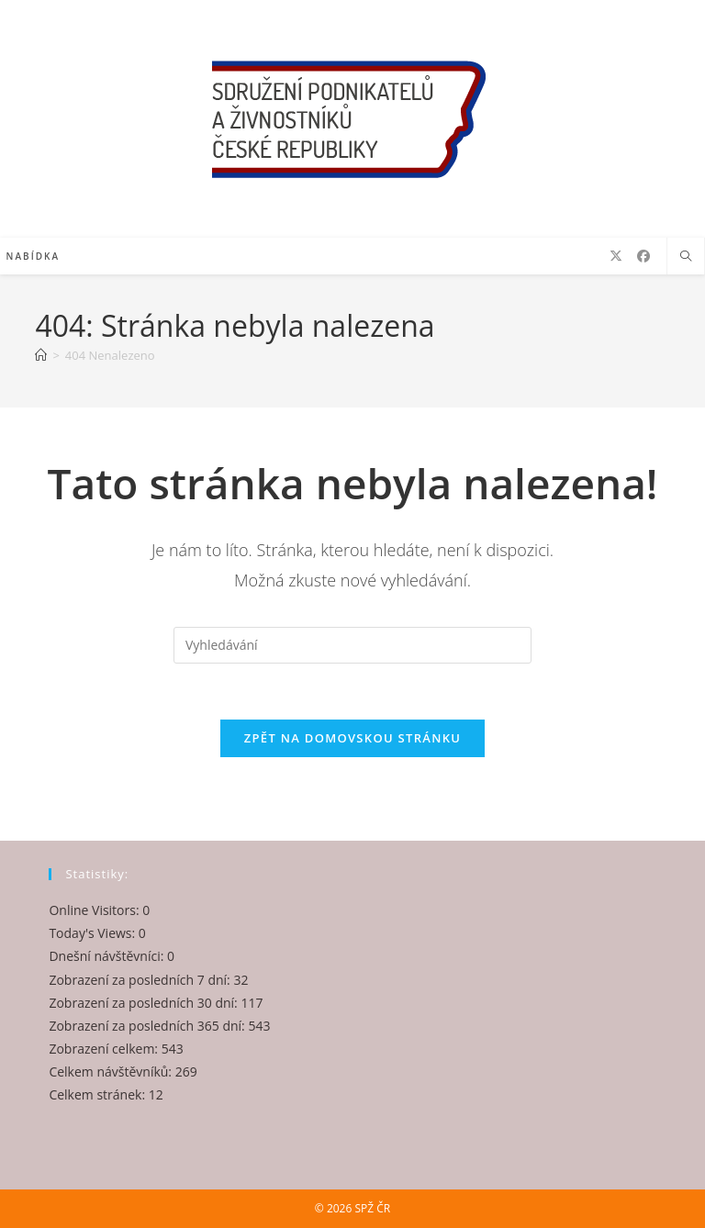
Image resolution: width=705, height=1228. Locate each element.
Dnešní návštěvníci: (108, 956)
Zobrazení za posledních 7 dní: (141, 979)
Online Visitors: (95, 910)
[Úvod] (41, 355)
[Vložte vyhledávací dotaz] (352, 645)
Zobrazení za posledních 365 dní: (148, 1025)
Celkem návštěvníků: (111, 1071)
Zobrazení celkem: (105, 1048)
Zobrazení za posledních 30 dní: (145, 1002)
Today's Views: (93, 933)
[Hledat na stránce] (686, 257)
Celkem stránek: (98, 1094)
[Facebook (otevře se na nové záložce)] (643, 256)
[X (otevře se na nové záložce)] (616, 256)
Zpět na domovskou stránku (352, 738)
